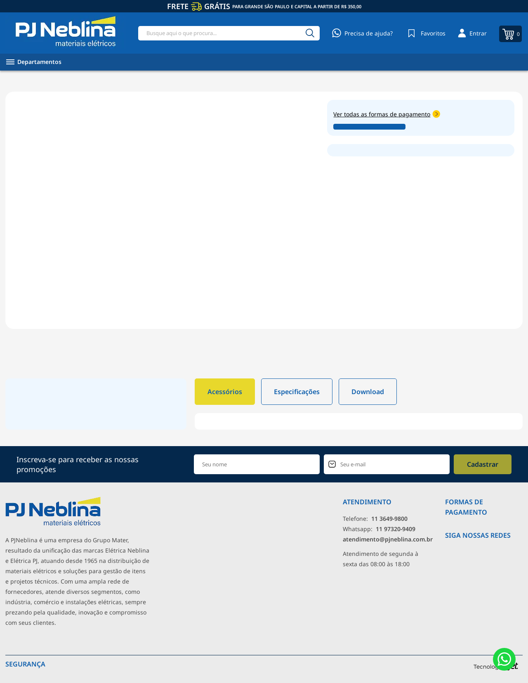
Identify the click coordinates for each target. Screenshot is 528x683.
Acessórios (224, 391)
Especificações (297, 391)
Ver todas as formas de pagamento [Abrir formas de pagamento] (386, 114)
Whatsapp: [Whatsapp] (379, 529)
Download (367, 391)
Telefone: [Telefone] (375, 518)
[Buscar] (309, 33)
